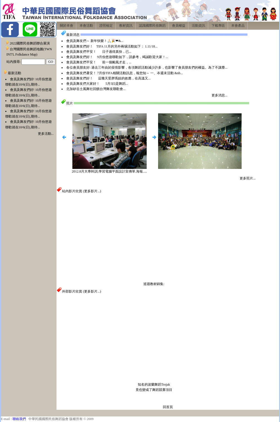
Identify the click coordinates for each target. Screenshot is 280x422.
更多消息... (219, 95)
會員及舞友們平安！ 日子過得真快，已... (98, 52)
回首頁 (168, 407)
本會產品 (238, 26)
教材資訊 (125, 26)
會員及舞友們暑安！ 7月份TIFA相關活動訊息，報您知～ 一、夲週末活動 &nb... (124, 73)
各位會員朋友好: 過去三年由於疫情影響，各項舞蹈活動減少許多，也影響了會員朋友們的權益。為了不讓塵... (146, 67)
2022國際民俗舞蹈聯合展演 (30, 43)
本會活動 (86, 26)
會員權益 (178, 26)
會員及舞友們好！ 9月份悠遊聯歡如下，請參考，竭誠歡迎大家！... (117, 57)
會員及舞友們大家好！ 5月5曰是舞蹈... (97, 84)
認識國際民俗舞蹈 (152, 26)
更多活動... (46, 134)
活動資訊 (198, 26)
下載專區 (218, 26)
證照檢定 (106, 26)
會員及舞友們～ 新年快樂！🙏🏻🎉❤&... (94, 41)
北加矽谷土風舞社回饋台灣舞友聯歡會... (96, 89)
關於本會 (66, 26)
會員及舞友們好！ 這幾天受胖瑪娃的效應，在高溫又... (108, 78)
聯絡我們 (19, 419)
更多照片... (248, 178)
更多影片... (92, 191)
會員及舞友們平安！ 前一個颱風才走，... (98, 62)
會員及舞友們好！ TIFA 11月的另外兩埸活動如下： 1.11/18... (112, 46)
